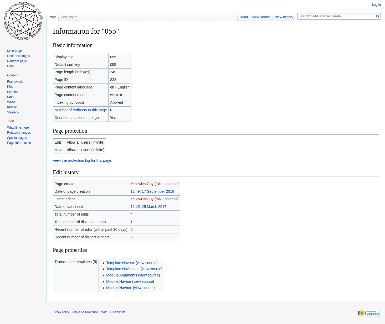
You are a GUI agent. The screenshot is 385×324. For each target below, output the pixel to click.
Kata (10, 97)
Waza (11, 102)
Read (244, 17)
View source (261, 17)
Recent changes (18, 56)
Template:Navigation (123, 269)
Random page (17, 61)
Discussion (69, 17)
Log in (376, 5)
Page (53, 17)
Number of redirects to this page (81, 110)
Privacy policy (60, 311)
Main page (14, 51)
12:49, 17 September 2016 (152, 191)
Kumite (12, 107)
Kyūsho (12, 92)
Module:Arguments (121, 275)
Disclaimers (118, 311)
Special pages (17, 138)
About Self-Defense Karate (90, 311)
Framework (15, 81)
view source (146, 263)
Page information (19, 143)
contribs (171, 184)
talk (159, 184)
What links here (18, 127)
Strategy (13, 112)
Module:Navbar (118, 281)
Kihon (11, 86)
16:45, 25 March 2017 (148, 207)
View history (284, 17)
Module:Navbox (119, 288)
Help (10, 66)
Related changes (19, 132)
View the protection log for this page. (82, 160)
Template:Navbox (120, 263)
